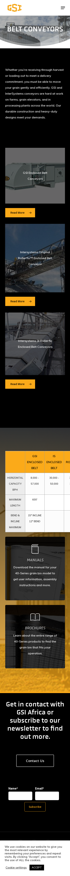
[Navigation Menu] (63, 8)
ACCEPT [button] (37, 867)
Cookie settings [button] (16, 867)
